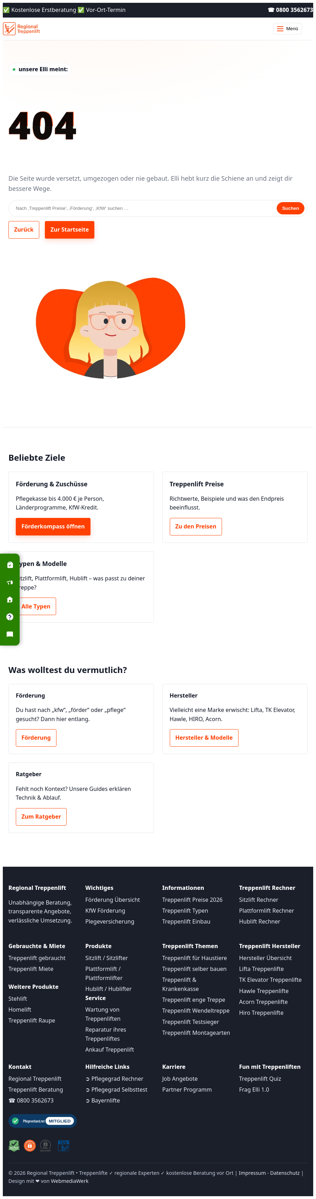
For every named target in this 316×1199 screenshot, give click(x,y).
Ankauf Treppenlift (109, 1049)
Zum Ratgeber (41, 816)
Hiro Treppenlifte (261, 1013)
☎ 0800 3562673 (290, 10)
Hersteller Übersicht (265, 958)
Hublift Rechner (259, 921)
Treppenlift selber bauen (194, 969)
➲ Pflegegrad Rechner (114, 1079)
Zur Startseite (70, 229)
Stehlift (17, 999)
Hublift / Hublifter (108, 989)
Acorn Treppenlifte (263, 1002)
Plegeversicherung (109, 921)
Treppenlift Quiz (260, 1079)
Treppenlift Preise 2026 (192, 900)
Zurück (23, 229)
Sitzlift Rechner (258, 900)
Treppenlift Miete (30, 969)
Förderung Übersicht (112, 900)
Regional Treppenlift (34, 1079)
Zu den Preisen (195, 526)
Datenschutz (285, 1173)
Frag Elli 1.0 (254, 1089)
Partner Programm (187, 1089)
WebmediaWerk (69, 1181)
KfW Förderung (105, 910)
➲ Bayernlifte (102, 1100)
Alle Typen (35, 606)
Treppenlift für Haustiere (194, 958)
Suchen (290, 208)
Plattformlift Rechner (266, 910)
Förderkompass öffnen (53, 526)
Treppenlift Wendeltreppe (196, 1010)
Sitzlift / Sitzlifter (106, 958)
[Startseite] (21, 29)
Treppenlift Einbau (186, 921)
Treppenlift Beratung (35, 1089)
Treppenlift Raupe (31, 1020)
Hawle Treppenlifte (264, 991)
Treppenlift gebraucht (37, 958)
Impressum (252, 1173)
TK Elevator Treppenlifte (270, 980)
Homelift (19, 1009)
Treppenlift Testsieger (190, 1022)
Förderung (36, 737)
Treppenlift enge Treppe (194, 1000)
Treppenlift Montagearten (196, 1033)
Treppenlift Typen (185, 910)
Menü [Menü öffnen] (287, 28)
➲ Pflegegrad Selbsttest (116, 1089)
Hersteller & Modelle (204, 737)
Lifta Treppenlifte (261, 969)
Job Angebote (180, 1079)
